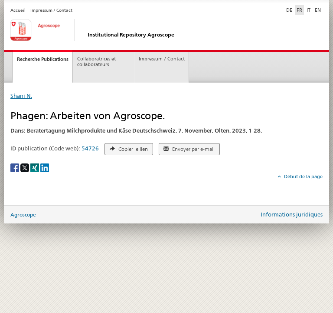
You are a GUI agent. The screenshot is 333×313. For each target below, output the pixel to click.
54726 (90, 148)
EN (318, 10)
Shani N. (21, 95)
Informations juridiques (292, 214)
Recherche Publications (43, 59)
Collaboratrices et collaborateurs (96, 61)
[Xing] (35, 167)
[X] (25, 167)
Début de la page (303, 176)
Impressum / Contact (51, 10)
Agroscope (23, 214)
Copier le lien (129, 149)
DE (290, 9)
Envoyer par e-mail (189, 149)
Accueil (18, 10)
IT (308, 10)
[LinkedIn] (44, 167)
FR (299, 10)
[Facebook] (15, 167)
